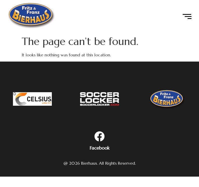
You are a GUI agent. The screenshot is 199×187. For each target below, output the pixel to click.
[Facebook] (99, 137)
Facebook (100, 148)
